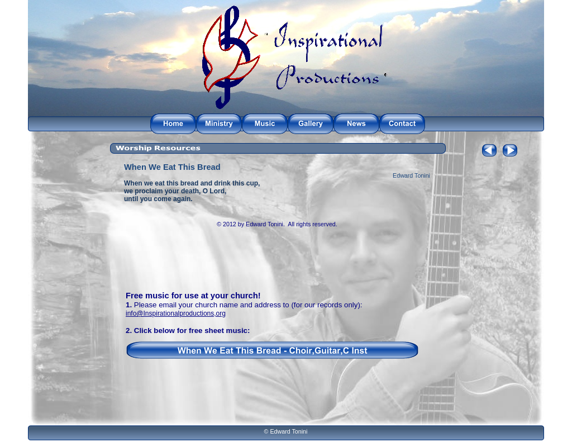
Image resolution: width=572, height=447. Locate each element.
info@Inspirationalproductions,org (176, 313)
